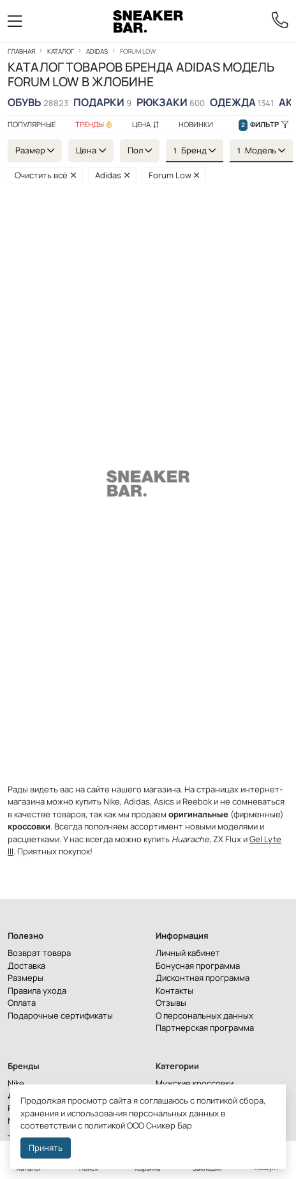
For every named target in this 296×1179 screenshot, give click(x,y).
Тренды (93, 124)
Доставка (26, 965)
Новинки (196, 124)
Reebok (197, 801)
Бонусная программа (198, 965)
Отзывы (171, 1002)
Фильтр (263, 124)
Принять (46, 1147)
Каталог (60, 51)
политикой (104, 1125)
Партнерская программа (205, 1027)
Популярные (32, 124)
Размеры (25, 977)
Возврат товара (39, 953)
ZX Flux (227, 839)
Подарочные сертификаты (60, 1015)
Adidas (97, 51)
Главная (21, 51)
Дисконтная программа (202, 977)
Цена (145, 124)
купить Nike (97, 801)
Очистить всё (45, 175)
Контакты (174, 990)
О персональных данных (204, 1015)
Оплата (22, 1002)
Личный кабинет (188, 953)
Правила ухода (37, 990)
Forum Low (174, 175)
